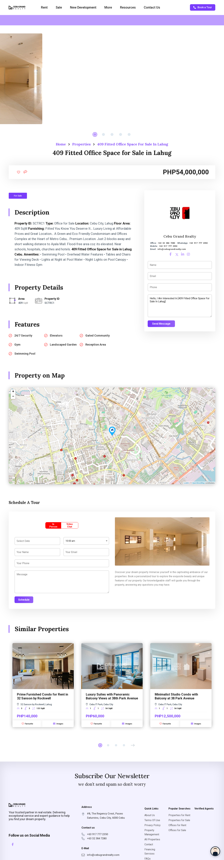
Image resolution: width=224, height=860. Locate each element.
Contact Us (152, 7)
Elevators (56, 335)
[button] (133, 745)
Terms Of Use (152, 820)
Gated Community (97, 335)
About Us (149, 815)
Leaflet (186, 483)
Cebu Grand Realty (179, 236)
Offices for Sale (177, 830)
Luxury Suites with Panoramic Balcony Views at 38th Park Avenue (112, 696)
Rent (44, 7)
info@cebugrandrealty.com (172, 249)
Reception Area (95, 344)
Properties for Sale (179, 820)
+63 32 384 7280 (166, 243)
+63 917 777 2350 (198, 243)
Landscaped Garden (63, 344)
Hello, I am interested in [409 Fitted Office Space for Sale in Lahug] (180, 305)
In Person (53, 525)
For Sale (18, 196)
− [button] (13, 396)
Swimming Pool (24, 353)
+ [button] (13, 391)
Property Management (151, 832)
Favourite (27, 723)
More (108, 7)
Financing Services (149, 851)
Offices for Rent (177, 825)
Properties (81, 144)
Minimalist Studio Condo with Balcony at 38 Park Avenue (176, 696)
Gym (17, 344)
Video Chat (69, 525)
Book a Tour (202, 7)
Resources (128, 7)
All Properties (152, 839)
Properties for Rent (179, 815)
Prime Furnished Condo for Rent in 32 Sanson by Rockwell (42, 696)
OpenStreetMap (198, 483)
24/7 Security (23, 335)
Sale (59, 7)
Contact (148, 844)
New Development (83, 7)
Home (61, 144)
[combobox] (86, 541)
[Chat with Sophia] (215, 851)
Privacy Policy (152, 825)
